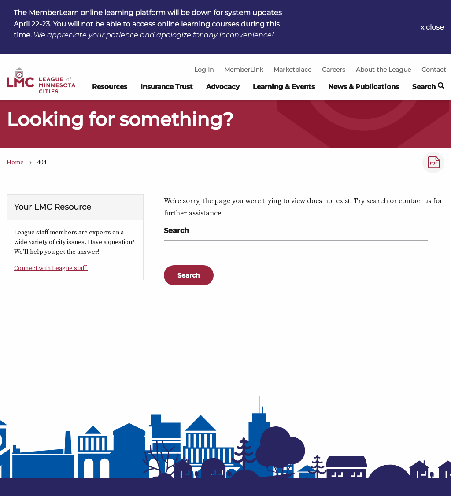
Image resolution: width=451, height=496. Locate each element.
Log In (204, 70)
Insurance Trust (166, 86)
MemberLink (243, 70)
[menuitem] (109, 89)
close (435, 27)
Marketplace (292, 70)
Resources (109, 86)
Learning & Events (284, 86)
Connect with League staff (51, 267)
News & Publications (363, 86)
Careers (333, 70)
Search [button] (428, 87)
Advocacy (223, 86)
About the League (383, 70)
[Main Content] (225, 248)
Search (176, 230)
